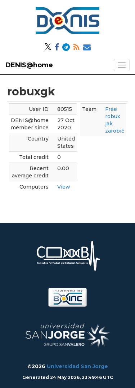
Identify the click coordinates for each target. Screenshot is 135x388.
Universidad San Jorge (77, 366)
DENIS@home (29, 65)
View (63, 187)
